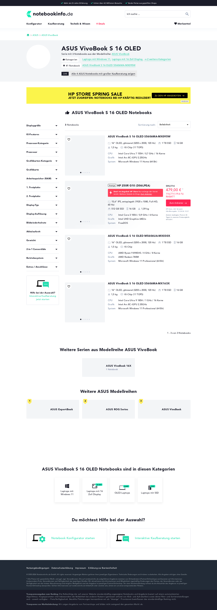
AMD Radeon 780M (128, 256)
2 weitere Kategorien (159, 59)
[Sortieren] (174, 124)
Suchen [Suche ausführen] (187, 14)
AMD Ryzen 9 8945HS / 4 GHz (134, 252)
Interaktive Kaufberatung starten (148, 538)
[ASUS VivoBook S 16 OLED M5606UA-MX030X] (85, 255)
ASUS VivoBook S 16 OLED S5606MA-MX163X (139, 283)
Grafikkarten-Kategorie (39, 160)
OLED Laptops (122, 490)
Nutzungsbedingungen (37, 568)
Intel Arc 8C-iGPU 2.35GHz (132, 304)
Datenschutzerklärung (62, 568)
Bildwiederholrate (36, 222)
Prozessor (31, 152)
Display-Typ (32, 205)
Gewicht (31, 240)
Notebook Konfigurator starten (64, 538)
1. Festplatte (33, 187)
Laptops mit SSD (150, 490)
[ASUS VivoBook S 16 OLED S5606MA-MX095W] (85, 155)
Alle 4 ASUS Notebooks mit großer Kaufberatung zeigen (103, 73)
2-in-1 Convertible (36, 249)
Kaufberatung (56, 23)
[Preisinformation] (182, 189)
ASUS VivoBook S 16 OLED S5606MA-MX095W (108, 65)
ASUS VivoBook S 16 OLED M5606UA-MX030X (139, 236)
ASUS (35, 35)
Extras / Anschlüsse (37, 266)
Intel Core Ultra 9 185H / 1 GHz (135, 300)
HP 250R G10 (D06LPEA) (133, 185)
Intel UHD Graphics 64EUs (132, 218)
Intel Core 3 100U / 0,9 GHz (132, 214)
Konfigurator (34, 23)
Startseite (28, 35)
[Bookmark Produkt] (68, 139)
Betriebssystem (34, 258)
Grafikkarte (32, 169)
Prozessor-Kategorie (37, 143)
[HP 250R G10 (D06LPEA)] (85, 205)
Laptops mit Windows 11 (96, 59)
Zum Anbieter (146, 194)
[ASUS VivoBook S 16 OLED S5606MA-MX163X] (85, 302)
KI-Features (32, 134)
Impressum (80, 568)
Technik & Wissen (80, 23)
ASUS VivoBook (49, 35)
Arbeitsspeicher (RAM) (38, 178)
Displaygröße (33, 125)
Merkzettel (184, 23)
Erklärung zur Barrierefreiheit (102, 568)
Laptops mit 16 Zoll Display (127, 59)
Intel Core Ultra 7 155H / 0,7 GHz (136, 153)
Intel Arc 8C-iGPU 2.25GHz (132, 157)
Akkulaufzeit (33, 231)
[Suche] (158, 13)
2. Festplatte (33, 196)
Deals (102, 23)
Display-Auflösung (36, 213)
